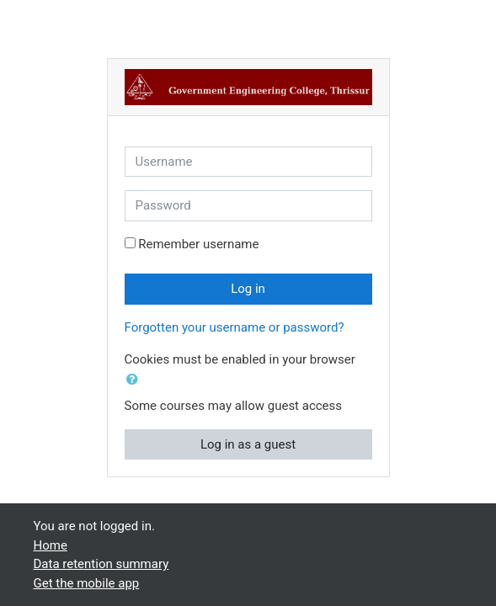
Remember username (198, 244)
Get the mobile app (87, 583)
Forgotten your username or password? (234, 327)
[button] (136, 380)
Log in (248, 288)
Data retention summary (101, 563)
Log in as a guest (248, 444)
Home (50, 545)
